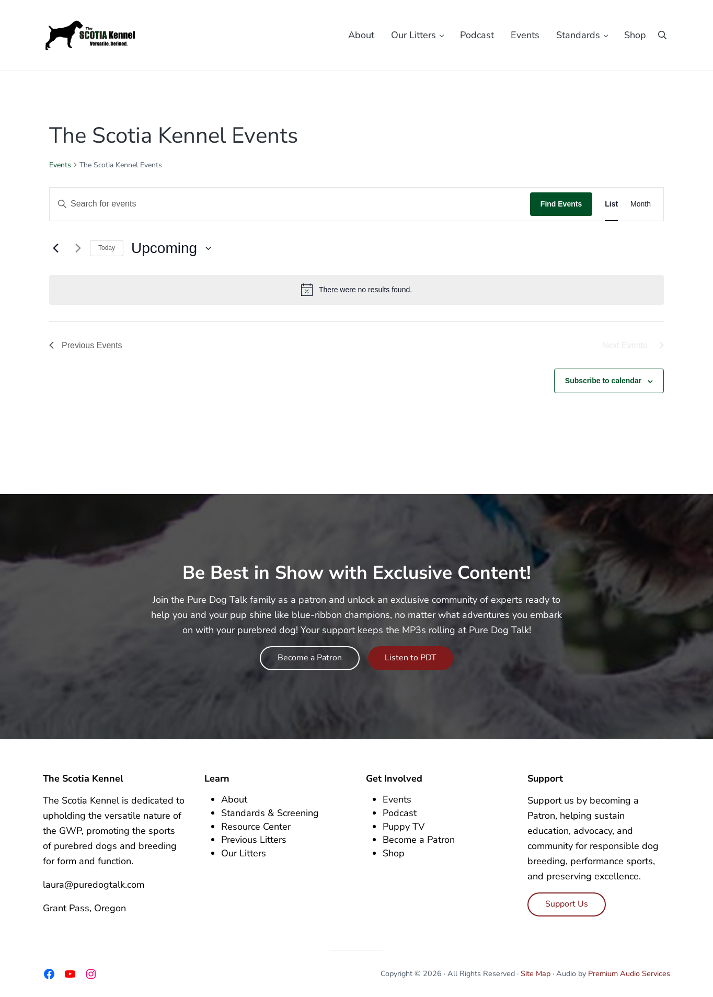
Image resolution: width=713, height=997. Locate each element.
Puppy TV (403, 826)
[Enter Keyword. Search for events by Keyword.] (290, 204)
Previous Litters (253, 839)
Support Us (566, 904)
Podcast (400, 813)
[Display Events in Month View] (640, 204)
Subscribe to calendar (603, 380)
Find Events (561, 204)
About (234, 799)
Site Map (535, 973)
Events (60, 165)
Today (106, 247)
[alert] (356, 289)
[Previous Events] (55, 248)
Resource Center (256, 826)
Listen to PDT (410, 657)
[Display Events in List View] (611, 204)
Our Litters (243, 853)
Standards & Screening (270, 813)
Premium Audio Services (629, 973)
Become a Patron (310, 657)
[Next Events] (76, 248)
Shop (394, 853)
